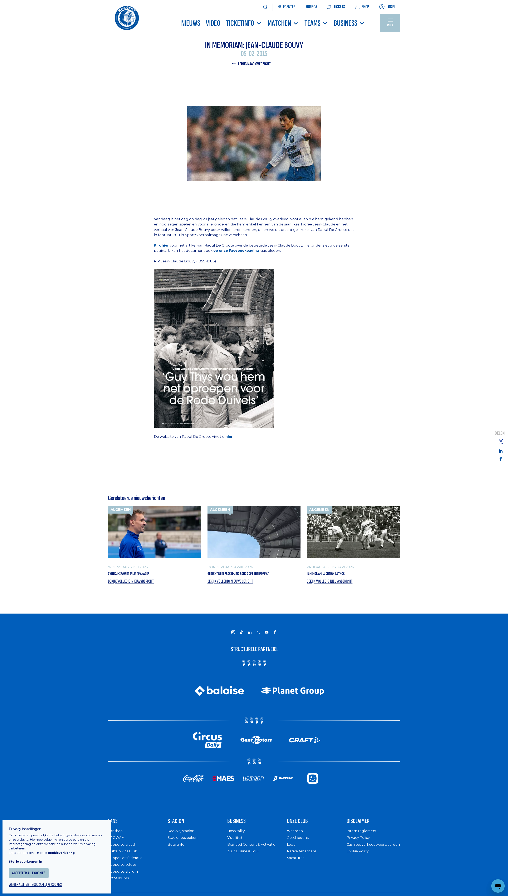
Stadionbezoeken (184, 851)
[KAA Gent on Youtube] (266, 642)
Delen (500, 433)
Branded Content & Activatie (253, 858)
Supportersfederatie (126, 871)
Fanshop (116, 844)
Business (349, 23)
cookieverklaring (65, 848)
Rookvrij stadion (183, 844)
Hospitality (237, 844)
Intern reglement (363, 844)
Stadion (180, 833)
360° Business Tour (245, 864)
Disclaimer (363, 833)
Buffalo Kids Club (124, 864)
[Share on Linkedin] (501, 450)
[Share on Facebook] (501, 459)
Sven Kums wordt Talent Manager (141, 574)
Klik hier (162, 246)
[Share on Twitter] (501, 441)
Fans (115, 833)
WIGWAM (117, 851)
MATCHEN (283, 23)
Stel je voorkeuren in (29, 857)
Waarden (295, 844)
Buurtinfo (176, 858)
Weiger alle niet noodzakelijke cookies (42, 880)
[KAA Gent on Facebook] (275, 642)
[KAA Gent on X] (258, 642)
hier (229, 437)
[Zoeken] (265, 7)
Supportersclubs (123, 878)
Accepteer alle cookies (34, 868)
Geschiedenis (299, 851)
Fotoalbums (119, 891)
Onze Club (302, 833)
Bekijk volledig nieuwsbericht (133, 591)
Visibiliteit (236, 851)
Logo (291, 858)
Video (213, 23)
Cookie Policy (359, 869)
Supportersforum (124, 885)
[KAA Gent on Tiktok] (241, 642)
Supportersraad (122, 858)
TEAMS (316, 23)
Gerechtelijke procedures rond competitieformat (238, 578)
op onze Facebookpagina (237, 251)
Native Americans (303, 864)
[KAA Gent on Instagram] (233, 642)
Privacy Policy (360, 851)
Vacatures (296, 871)
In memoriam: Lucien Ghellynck (337, 574)
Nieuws (190, 23)
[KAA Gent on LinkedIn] (250, 642)
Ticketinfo (244, 23)
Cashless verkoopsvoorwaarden (368, 860)
